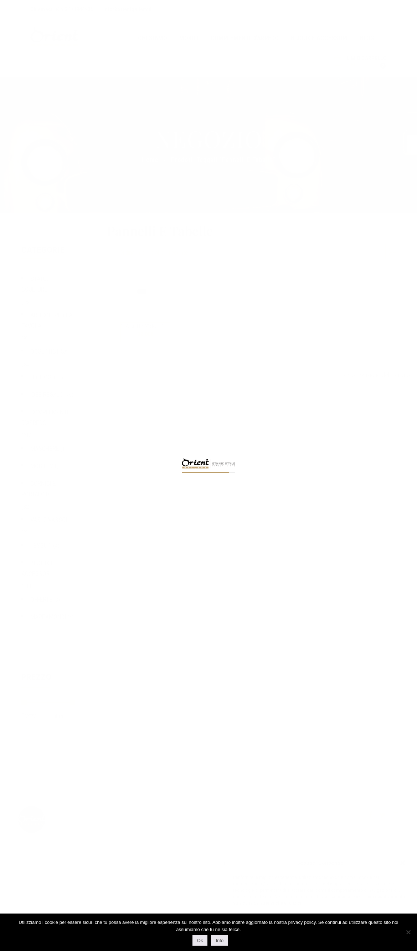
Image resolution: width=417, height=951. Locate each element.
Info (219, 940)
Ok (200, 940)
